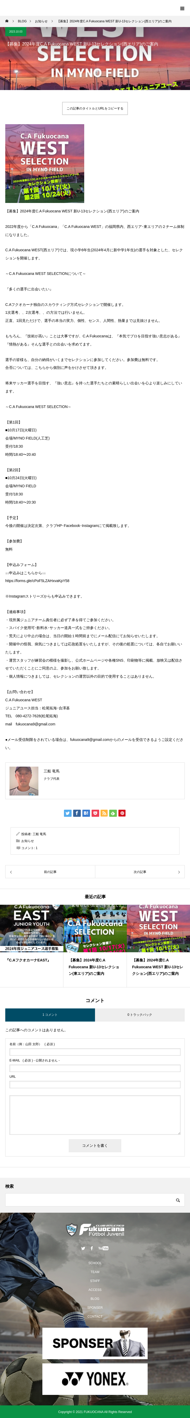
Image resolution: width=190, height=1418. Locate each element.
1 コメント (50, 1015)
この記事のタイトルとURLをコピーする (95, 108)
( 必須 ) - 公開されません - (34, 1060)
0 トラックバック (139, 1015)
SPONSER (95, 1308)
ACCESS (94, 1290)
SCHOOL (95, 1263)
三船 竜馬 (51, 771)
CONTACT (94, 1316)
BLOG (95, 1299)
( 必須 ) (32, 1044)
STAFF (95, 1281)
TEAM (95, 1272)
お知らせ (27, 841)
